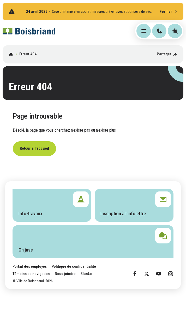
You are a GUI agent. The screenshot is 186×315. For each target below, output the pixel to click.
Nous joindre (65, 273)
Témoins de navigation (31, 273)
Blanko (86, 273)
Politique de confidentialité (74, 266)
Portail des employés (30, 266)
